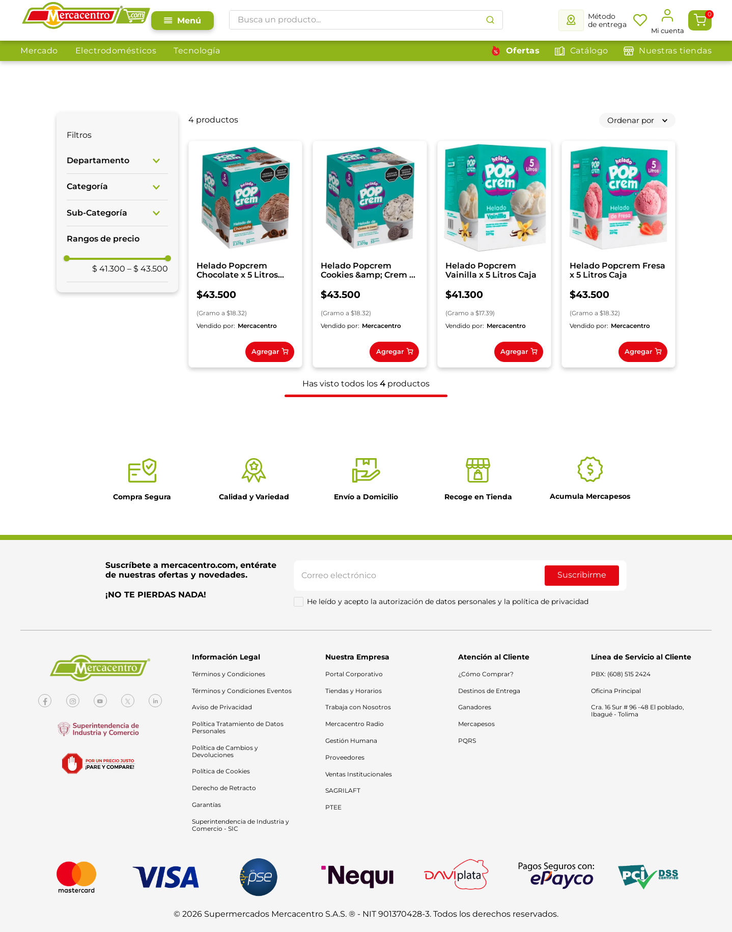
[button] (117, 160)
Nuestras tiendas (675, 50)
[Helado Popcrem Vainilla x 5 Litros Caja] (519, 259)
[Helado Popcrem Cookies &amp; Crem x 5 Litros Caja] (384, 259)
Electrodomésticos (116, 50)
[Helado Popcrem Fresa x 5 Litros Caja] (250, 512)
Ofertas (523, 50)
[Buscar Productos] (490, 20)
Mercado (39, 50)
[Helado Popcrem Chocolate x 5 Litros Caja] (250, 259)
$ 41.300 (108, 269)
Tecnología (197, 50)
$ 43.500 (147, 269)
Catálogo (589, 50)
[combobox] (366, 19)
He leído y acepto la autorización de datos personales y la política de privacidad (447, 864)
